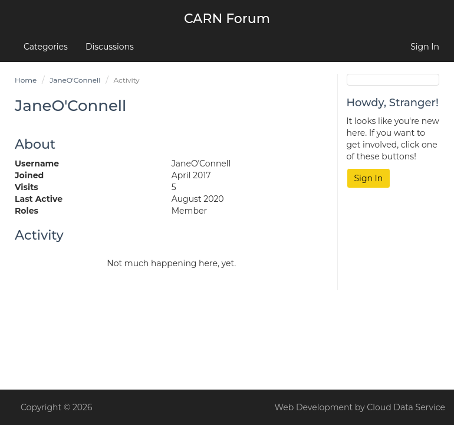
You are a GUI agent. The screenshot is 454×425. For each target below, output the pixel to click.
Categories (46, 46)
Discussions (109, 46)
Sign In (424, 46)
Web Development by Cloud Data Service (360, 407)
